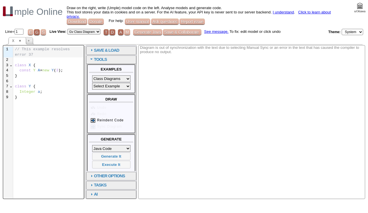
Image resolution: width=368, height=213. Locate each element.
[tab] (175, 50)
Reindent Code (171, 120)
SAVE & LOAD (170, 50)
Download (77, 21)
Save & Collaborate (182, 32)
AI (160, 194)
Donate (96, 21)
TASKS (164, 185)
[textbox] (80, 71)
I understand (283, 12)
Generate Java (147, 32)
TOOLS (164, 59)
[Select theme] (352, 32)
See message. (216, 31)
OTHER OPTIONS (173, 176)
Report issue (192, 21)
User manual (137, 21)
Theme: (334, 32)
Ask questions (165, 21)
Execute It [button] (175, 164)
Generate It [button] (175, 156)
